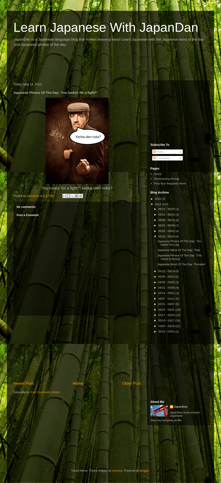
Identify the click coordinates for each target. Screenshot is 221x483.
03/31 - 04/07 (166, 304)
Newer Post (23, 383)
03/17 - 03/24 (166, 315)
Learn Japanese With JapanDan (105, 27)
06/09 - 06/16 (166, 220)
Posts (158, 151)
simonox (117, 470)
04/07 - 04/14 (166, 298)
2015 (158, 198)
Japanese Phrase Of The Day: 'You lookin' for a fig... (179, 243)
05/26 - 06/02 (166, 231)
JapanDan (181, 406)
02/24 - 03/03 (166, 331)
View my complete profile (166, 420)
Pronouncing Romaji (166, 178)
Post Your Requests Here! (170, 183)
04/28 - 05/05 (166, 282)
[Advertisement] (89, 65)
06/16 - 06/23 (166, 214)
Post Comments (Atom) (45, 392)
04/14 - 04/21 (166, 293)
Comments (161, 158)
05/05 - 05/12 (166, 276)
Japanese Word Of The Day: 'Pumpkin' (181, 264)
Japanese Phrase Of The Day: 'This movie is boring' (179, 257)
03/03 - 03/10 (166, 326)
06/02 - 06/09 (166, 225)
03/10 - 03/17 (166, 320)
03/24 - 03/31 (166, 309)
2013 (158, 204)
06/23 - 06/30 (166, 209)
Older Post (131, 383)
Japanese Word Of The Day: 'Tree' (178, 250)
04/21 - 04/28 (166, 287)
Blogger (144, 470)
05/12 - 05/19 (166, 271)
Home (78, 383)
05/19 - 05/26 (166, 236)
